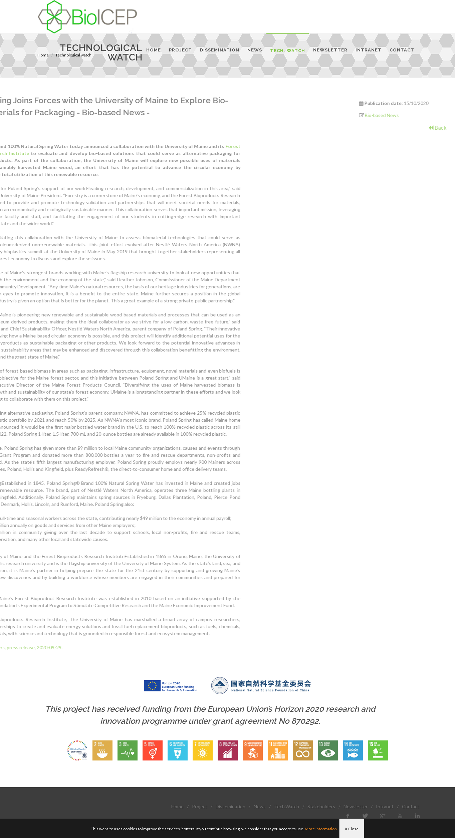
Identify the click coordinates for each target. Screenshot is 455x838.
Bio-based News (411, 115)
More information (321, 828)
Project (199, 806)
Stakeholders (321, 806)
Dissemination (230, 806)
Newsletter (356, 806)
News (260, 806)
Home (177, 806)
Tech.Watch (286, 806)
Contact (410, 806)
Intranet (385, 806)
